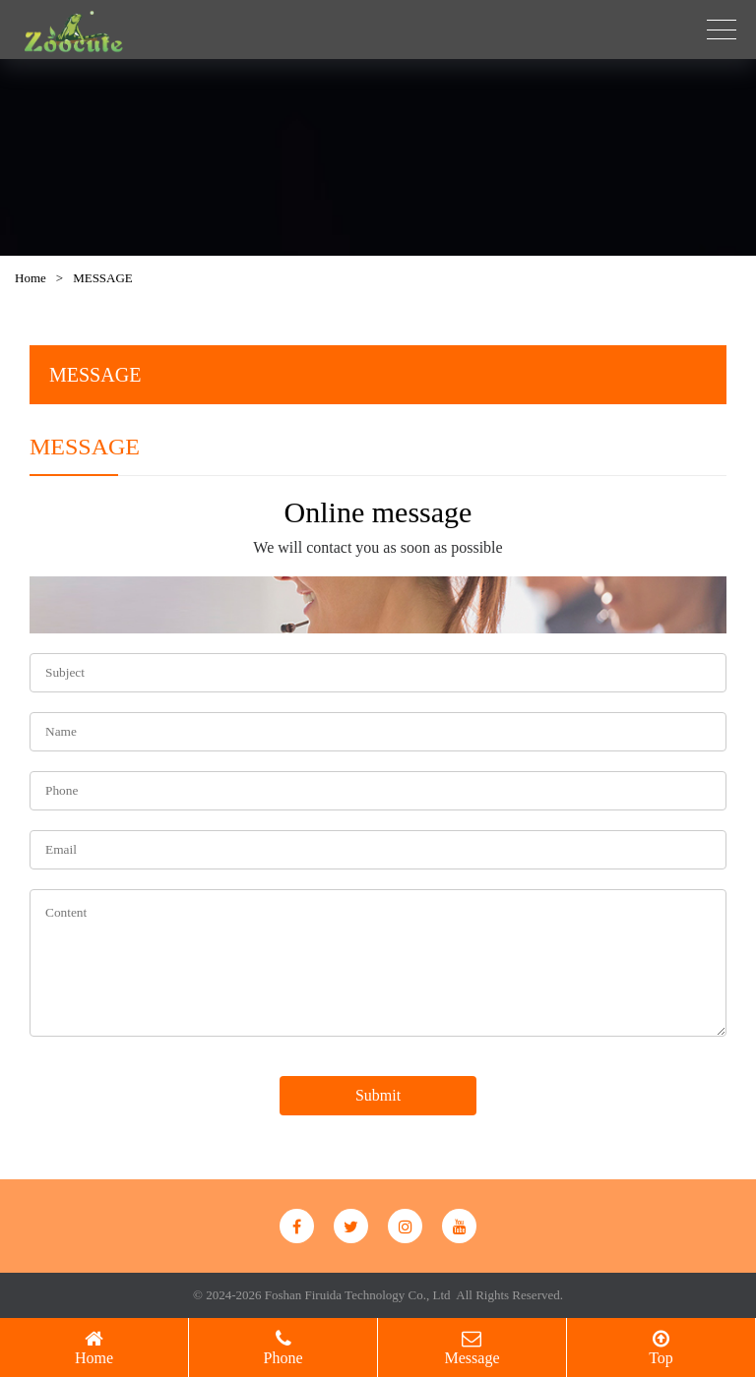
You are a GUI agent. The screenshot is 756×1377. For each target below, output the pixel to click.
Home (30, 277)
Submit (378, 1094)
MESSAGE (103, 277)
